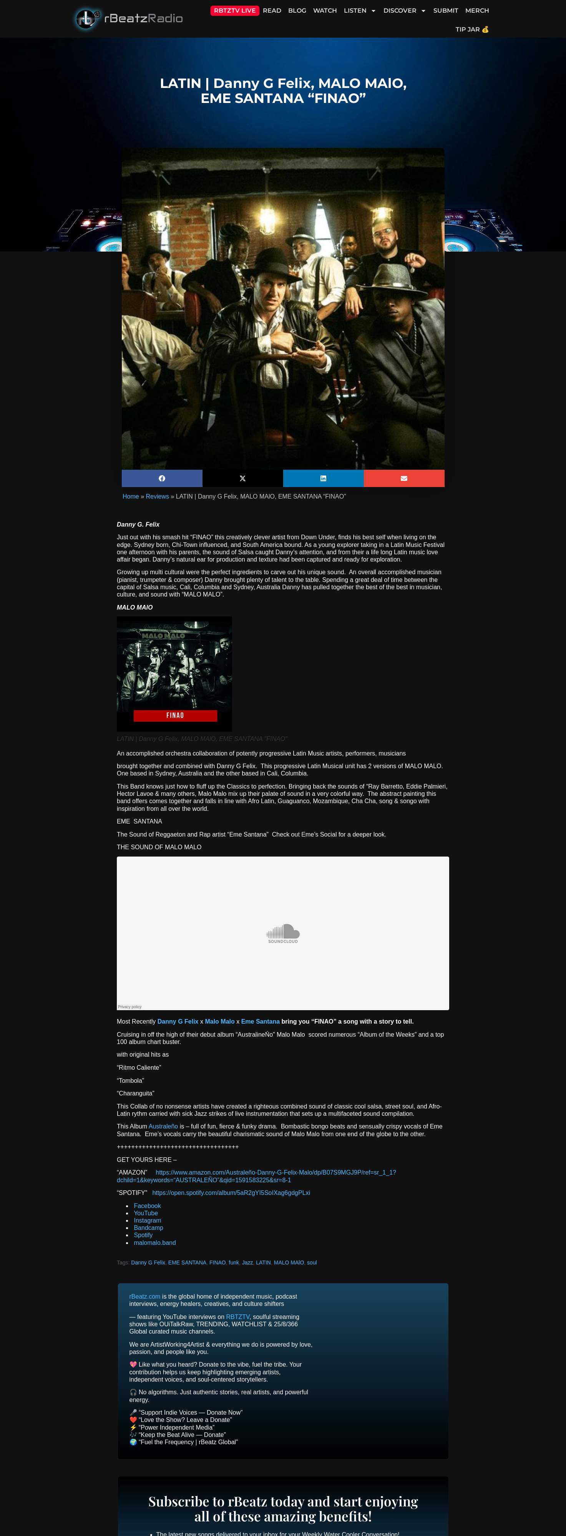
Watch (325, 10)
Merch (477, 10)
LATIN (263, 1262)
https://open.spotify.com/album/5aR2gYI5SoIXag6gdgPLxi (231, 1193)
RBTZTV (238, 1317)
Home (131, 496)
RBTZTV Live (235, 10)
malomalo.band (154, 1242)
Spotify (142, 1235)
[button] (162, 478)
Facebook (146, 1206)
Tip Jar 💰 (472, 29)
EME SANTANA (187, 1262)
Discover (405, 11)
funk (234, 1262)
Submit (445, 10)
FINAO (217, 1262)
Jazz (247, 1262)
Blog (297, 10)
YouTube (145, 1213)
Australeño (163, 1126)
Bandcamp (147, 1227)
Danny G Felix (148, 1262)
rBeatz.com (145, 1296)
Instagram (146, 1220)
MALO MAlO (289, 1262)
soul (312, 1262)
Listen (360, 11)
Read (272, 10)
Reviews (157, 496)
